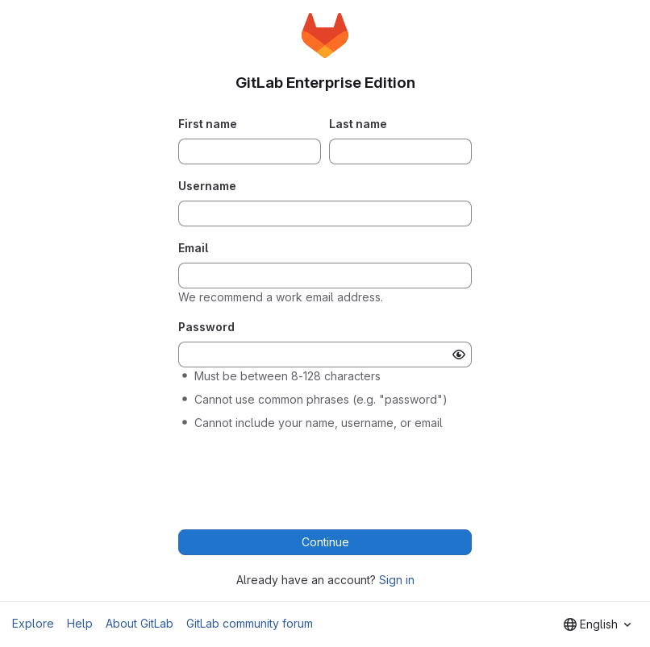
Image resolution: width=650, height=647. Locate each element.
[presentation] (325, 475)
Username (207, 186)
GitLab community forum (249, 623)
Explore (33, 623)
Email (193, 248)
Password (206, 327)
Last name (358, 124)
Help (80, 623)
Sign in (397, 580)
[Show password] (459, 354)
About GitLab (139, 623)
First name (207, 124)
